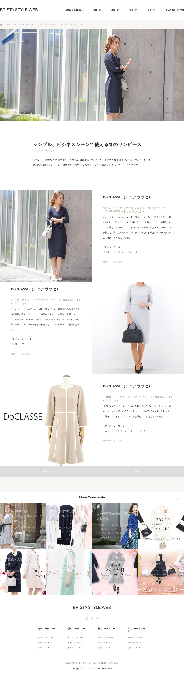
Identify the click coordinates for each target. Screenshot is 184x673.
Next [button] (178, 497)
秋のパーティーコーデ (104, 642)
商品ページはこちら (112, 261)
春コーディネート (48, 151)
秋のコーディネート (103, 628)
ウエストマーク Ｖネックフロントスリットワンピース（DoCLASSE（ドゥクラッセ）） (136, 209)
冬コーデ (151, 10)
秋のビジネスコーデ (103, 638)
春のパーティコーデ (44, 642)
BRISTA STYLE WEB (19, 10)
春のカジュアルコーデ (45, 634)
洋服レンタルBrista (74, 10)
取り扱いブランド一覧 (65, 657)
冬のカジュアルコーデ (134, 634)
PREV (46, 471)
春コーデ (97, 10)
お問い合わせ (119, 657)
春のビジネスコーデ (44, 638)
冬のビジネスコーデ (133, 638)
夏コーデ (115, 10)
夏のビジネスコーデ (74, 638)
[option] (23, 549)
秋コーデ (133, 10)
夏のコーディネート (74, 628)
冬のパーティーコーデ (134, 642)
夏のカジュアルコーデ (75, 634)
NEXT (138, 471)
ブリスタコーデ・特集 (175, 10)
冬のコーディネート (133, 628)
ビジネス (36, 151)
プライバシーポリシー (88, 657)
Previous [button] (5, 497)
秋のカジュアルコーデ (104, 634)
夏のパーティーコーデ (75, 642)
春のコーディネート (44, 628)
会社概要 (105, 657)
